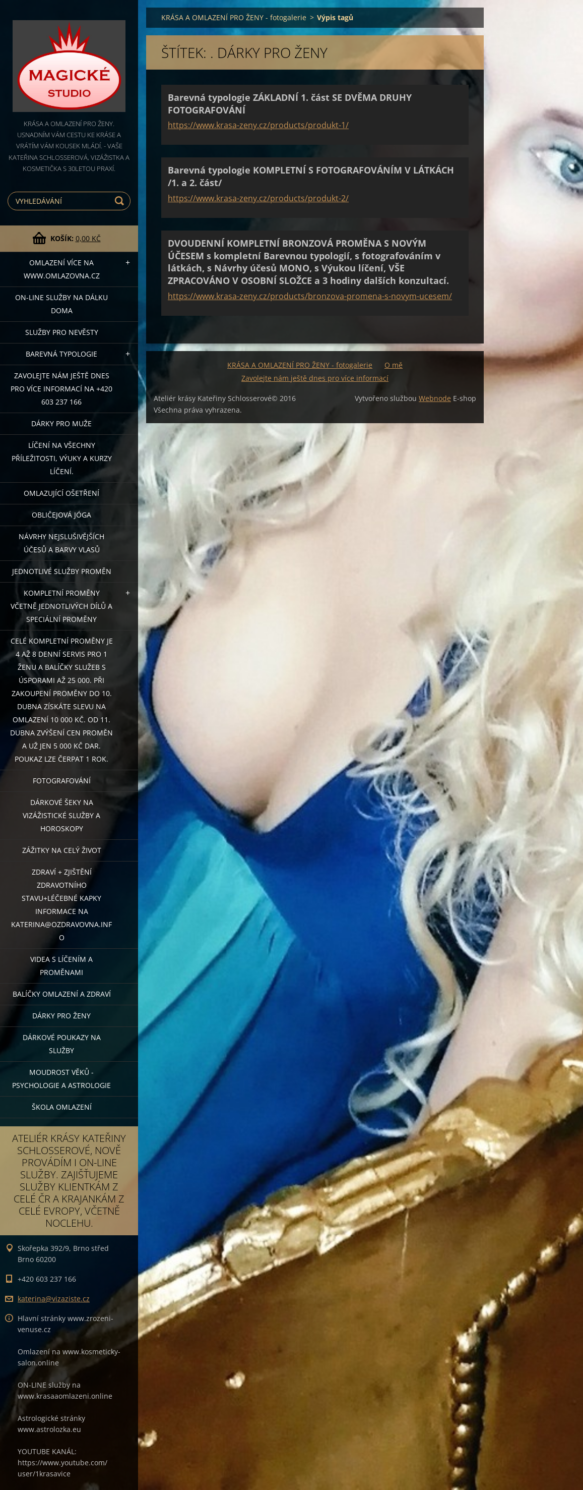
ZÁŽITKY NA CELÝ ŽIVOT (61, 850)
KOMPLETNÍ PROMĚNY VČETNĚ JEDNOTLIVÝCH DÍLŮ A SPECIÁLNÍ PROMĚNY (61, 606)
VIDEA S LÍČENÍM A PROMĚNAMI (61, 965)
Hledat (120, 201)
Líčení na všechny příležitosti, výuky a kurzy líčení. (62, 458)
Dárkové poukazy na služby (62, 1044)
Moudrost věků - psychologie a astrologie (61, 1078)
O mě (393, 365)
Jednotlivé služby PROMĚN (61, 571)
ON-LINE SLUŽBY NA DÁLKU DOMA (61, 304)
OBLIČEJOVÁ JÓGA (61, 515)
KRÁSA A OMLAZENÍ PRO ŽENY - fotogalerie (233, 17)
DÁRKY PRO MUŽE (61, 423)
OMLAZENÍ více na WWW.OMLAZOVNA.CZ (62, 269)
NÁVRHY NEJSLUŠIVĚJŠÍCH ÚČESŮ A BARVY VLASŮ (61, 543)
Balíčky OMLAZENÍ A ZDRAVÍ (62, 994)
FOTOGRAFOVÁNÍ (62, 780)
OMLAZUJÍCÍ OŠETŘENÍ (61, 493)
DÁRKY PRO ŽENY (61, 1015)
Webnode (435, 398)
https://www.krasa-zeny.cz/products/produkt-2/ (258, 198)
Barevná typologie (61, 354)
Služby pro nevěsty (61, 332)
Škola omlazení (62, 1107)
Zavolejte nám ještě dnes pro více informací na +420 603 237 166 (61, 389)
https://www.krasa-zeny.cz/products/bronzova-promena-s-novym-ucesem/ (310, 296)
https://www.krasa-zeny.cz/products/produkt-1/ (258, 125)
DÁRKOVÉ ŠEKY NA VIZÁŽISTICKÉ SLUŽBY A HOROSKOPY (61, 815)
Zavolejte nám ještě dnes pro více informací (314, 378)
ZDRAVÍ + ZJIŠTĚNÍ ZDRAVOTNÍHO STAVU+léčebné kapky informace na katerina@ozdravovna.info (61, 904)
